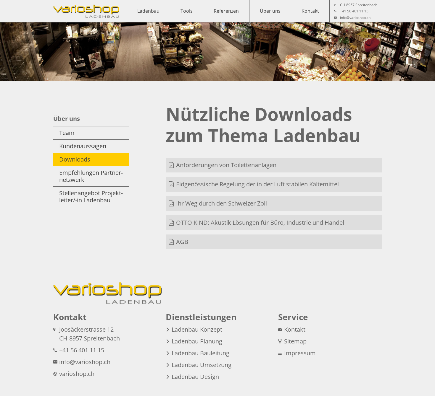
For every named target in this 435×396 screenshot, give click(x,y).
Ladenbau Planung (194, 341)
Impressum (297, 353)
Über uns (270, 11)
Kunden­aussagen (82, 146)
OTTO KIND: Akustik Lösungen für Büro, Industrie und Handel (260, 222)
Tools (187, 11)
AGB (182, 242)
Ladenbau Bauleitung (197, 353)
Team (67, 133)
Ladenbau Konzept (194, 329)
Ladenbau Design (192, 377)
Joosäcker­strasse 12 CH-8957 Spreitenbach (86, 333)
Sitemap (292, 341)
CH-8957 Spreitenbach (355, 5)
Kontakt (310, 11)
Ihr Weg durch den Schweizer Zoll (221, 203)
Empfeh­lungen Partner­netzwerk (91, 176)
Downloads (74, 159)
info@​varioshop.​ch (352, 18)
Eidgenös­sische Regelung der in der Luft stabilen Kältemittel (257, 184)
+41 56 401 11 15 (351, 11)
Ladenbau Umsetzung (198, 365)
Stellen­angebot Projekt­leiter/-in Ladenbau (91, 196)
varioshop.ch (73, 374)
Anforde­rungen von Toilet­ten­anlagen (226, 165)
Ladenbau (148, 11)
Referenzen (226, 11)
